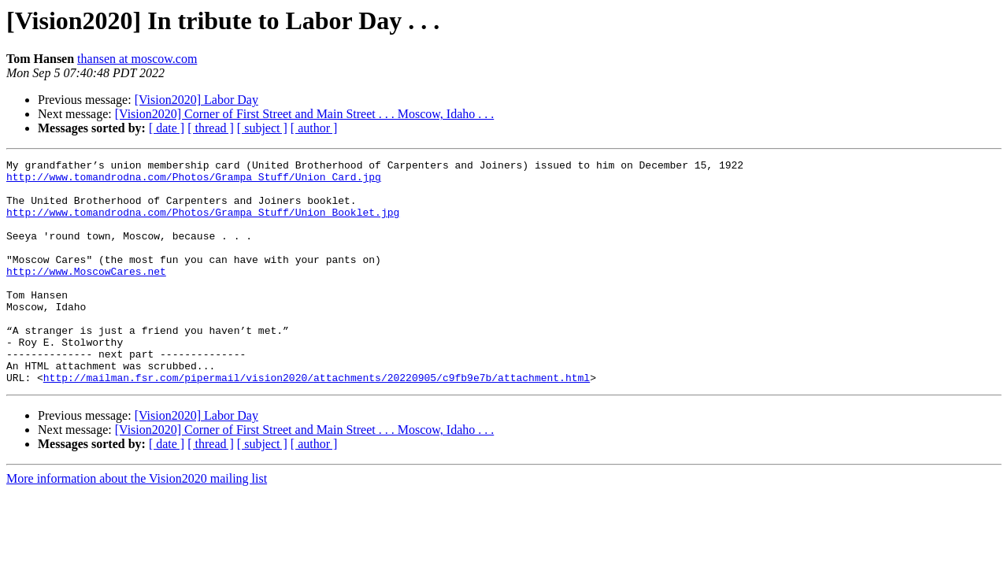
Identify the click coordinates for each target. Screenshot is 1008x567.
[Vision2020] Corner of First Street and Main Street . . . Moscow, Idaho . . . (304, 113)
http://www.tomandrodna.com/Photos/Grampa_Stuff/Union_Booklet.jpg (202, 224)
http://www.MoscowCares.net (86, 294)
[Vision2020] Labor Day (196, 99)
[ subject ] (262, 128)
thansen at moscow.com (137, 58)
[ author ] (314, 128)
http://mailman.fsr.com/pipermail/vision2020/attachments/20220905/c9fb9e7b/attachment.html (316, 422)
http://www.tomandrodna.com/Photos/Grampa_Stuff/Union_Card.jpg (193, 181)
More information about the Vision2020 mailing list (136, 523)
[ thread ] (210, 128)
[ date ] (166, 128)
